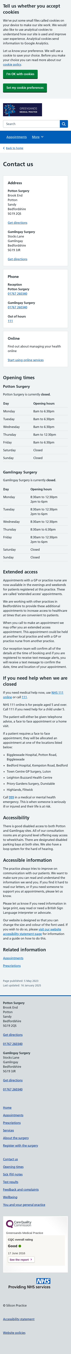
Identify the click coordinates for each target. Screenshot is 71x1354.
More (38, 136)
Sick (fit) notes (13, 1174)
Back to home (14, 148)
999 (11, 797)
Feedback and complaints (21, 1189)
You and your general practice (24, 1205)
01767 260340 (17, 294)
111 (10, 321)
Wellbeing (10, 1197)
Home (7, 1107)
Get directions (17, 223)
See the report (19, 1259)
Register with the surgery (20, 1145)
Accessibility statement (18, 1319)
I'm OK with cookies (20, 74)
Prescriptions (12, 966)
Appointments (16, 137)
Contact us (10, 1159)
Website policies (14, 1333)
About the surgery (16, 1138)
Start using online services (26, 360)
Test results (10, 1182)
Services (8, 1130)
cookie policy (12, 64)
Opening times (13, 1167)
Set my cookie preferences (25, 88)
